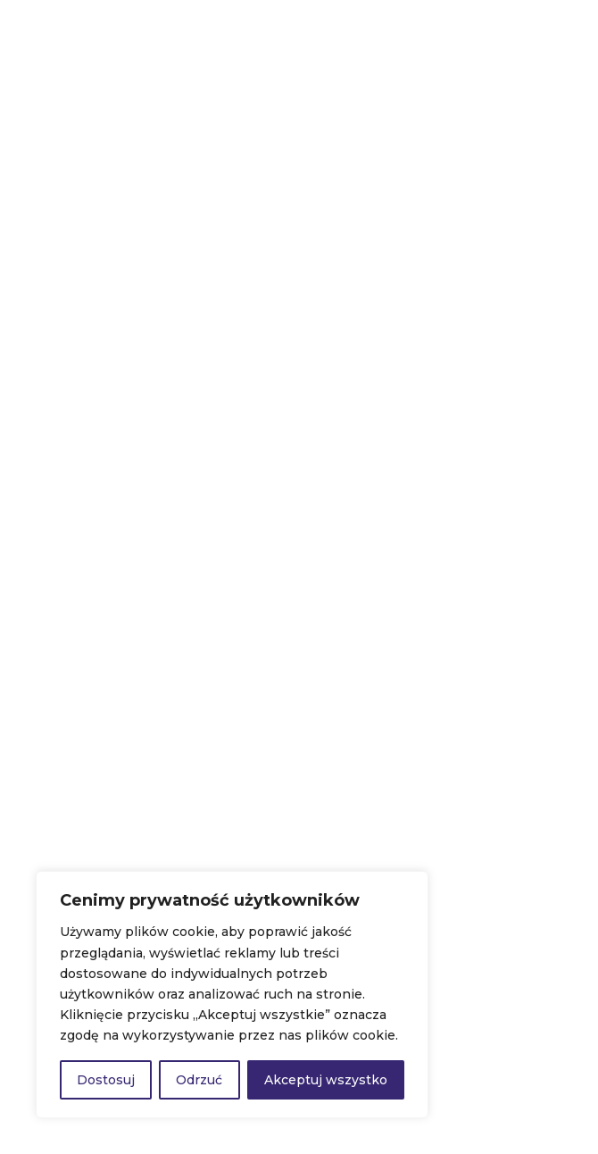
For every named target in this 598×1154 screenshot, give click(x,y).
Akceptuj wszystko (325, 1080)
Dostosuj (106, 1080)
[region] (232, 994)
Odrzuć (199, 1080)
